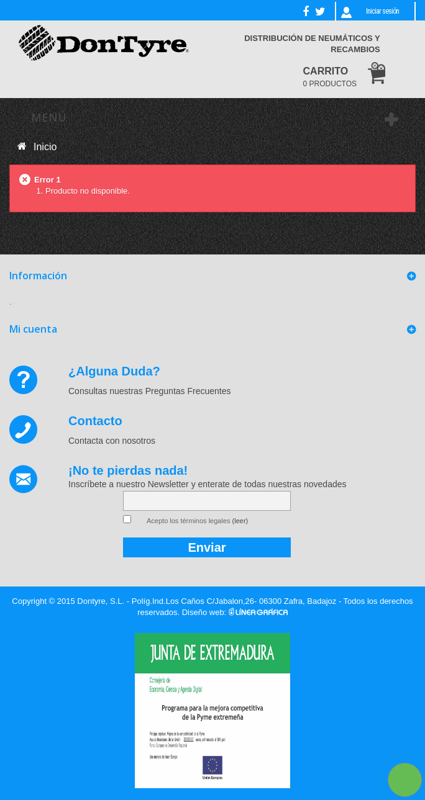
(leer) (240, 520)
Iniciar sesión (382, 11)
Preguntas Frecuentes (188, 391)
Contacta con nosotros (111, 441)
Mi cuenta (33, 329)
